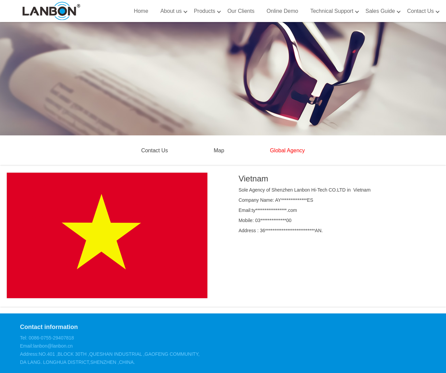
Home (141, 11)
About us (171, 11)
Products (204, 11)
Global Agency (287, 150)
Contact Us (420, 11)
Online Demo (282, 11)
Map (219, 150)
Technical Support (331, 11)
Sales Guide (380, 11)
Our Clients (240, 11)
